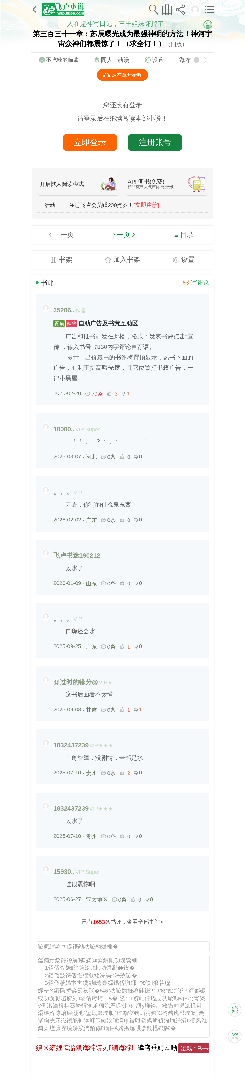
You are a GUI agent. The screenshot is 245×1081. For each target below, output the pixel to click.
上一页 (64, 234)
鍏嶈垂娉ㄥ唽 (157, 1047)
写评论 (200, 282)
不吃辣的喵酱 (62, 60)
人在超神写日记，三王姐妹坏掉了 (115, 23)
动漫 (123, 60)
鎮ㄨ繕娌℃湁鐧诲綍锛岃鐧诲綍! (85, 1047)
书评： (50, 282)
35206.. (64, 310)
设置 (158, 60)
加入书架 (126, 259)
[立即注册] (146, 205)
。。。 (63, 492)
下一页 (120, 234)
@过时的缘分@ (75, 682)
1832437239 (71, 745)
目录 (187, 234)
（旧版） (176, 44)
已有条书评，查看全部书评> (122, 922)
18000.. (64, 429)
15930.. (64, 871)
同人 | (109, 60)
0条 (109, 457)
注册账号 (155, 142)
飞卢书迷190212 (76, 555)
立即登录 (90, 142)
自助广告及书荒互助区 (95, 323)
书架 (65, 259)
